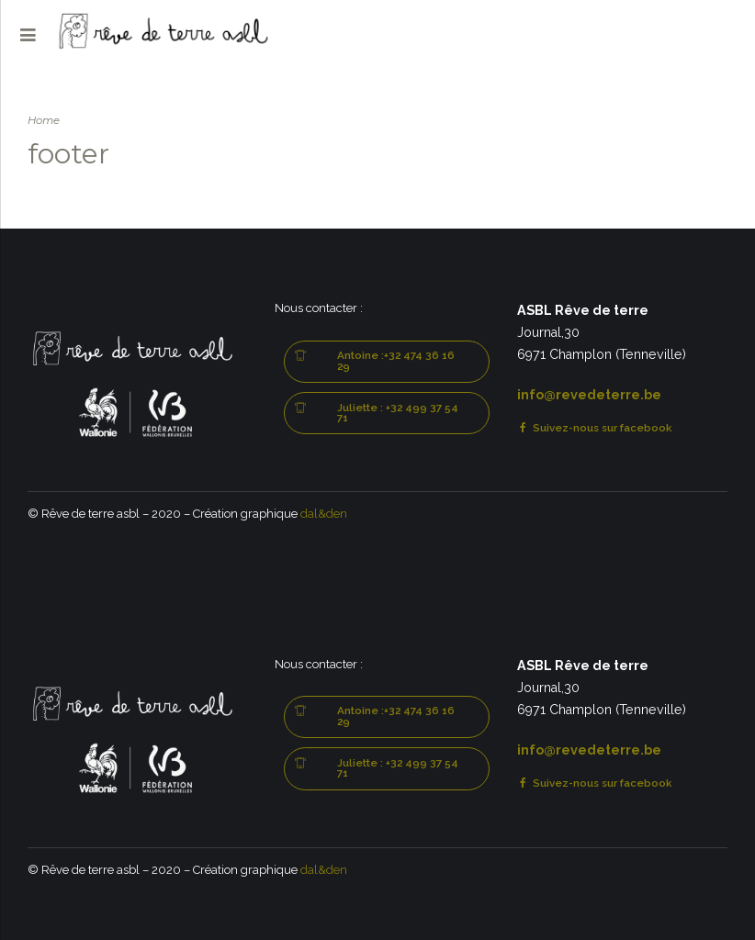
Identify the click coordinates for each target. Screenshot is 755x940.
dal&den (323, 513)
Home (44, 120)
